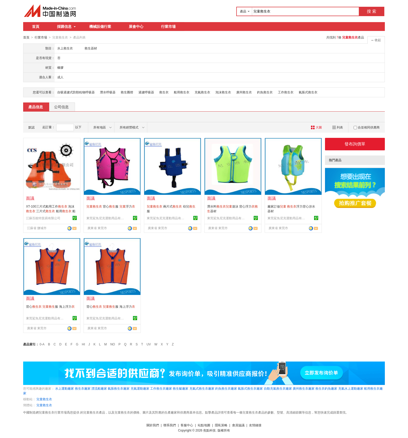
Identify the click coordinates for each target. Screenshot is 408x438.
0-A (42, 344)
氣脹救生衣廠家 (119, 388)
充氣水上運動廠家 (350, 388)
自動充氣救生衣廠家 (278, 388)
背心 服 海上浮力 (50, 306)
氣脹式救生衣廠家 (250, 388)
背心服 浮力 (110, 206)
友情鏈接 (255, 425)
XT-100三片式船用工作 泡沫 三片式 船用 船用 (50, 210)
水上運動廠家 (64, 388)
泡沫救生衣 (223, 92)
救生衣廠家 (83, 388)
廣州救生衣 (244, 92)
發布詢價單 (355, 143)
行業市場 (168, 26)
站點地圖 (204, 425)
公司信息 (61, 107)
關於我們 (152, 425)
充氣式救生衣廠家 (201, 388)
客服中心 (187, 425)
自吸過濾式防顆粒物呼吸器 (76, 92)
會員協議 (238, 425)
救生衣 (164, 92)
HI (83, 344)
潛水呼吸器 (108, 92)
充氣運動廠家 (140, 388)
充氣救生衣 (202, 92)
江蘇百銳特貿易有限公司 (43, 218)
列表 (337, 127)
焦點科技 (209, 430)
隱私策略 (221, 425)
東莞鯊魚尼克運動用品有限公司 (105, 218)
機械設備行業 (100, 26)
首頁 (35, 26)
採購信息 (66, 26)
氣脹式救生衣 (308, 92)
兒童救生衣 (44, 399)
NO (112, 344)
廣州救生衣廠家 (304, 388)
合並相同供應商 (367, 127)
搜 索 (371, 11)
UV (148, 344)
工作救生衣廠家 (161, 388)
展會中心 (136, 26)
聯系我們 (169, 425)
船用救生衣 (181, 92)
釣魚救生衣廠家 (226, 388)
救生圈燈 (127, 92)
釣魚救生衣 (265, 92)
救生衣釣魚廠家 (326, 388)
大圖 (316, 127)
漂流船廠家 (99, 388)
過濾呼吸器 (146, 92)
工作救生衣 (286, 92)
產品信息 (35, 107)
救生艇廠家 (180, 388)
